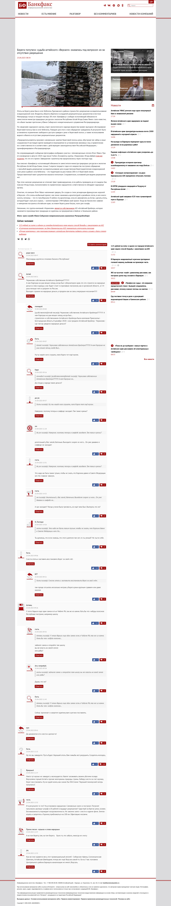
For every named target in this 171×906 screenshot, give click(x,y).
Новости (23, 13)
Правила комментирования (70, 899)
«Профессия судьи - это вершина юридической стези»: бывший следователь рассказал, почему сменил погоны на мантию (131, 286)
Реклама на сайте (124, 899)
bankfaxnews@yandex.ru (111, 883)
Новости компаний (141, 13)
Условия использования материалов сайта (45, 899)
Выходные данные (23, 899)
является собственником (65, 208)
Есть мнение (49, 13)
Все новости (149, 359)
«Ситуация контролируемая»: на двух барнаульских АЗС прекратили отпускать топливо (56, 228)
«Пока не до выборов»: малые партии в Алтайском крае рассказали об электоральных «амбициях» (130, 349)
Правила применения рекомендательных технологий (99, 899)
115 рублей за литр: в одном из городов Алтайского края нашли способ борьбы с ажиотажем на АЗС (61, 225)
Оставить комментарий (97, 244)
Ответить (30, 263)
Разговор (75, 13)
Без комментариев (105, 13)
